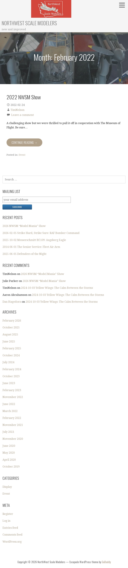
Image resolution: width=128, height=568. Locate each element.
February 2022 (12, 418)
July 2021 (8, 431)
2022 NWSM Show (24, 97)
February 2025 (12, 348)
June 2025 (9, 341)
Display (7, 486)
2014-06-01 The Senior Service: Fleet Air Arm (31, 246)
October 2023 (11, 376)
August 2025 (10, 334)
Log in (6, 520)
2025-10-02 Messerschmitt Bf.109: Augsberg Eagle (34, 240)
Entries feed (10, 527)
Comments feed (12, 534)
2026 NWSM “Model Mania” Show (24, 226)
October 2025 (11, 327)
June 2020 (9, 445)
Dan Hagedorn (12, 301)
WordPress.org (12, 541)
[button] (123, 5)
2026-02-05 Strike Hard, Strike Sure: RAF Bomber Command (41, 233)
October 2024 (11, 355)
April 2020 (9, 459)
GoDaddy (106, 562)
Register (8, 513)
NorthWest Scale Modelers (29, 23)
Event (22, 154)
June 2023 (9, 383)
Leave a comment (22, 115)
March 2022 (10, 411)
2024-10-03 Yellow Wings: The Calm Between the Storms (57, 287)
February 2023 (12, 390)
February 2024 (12, 369)
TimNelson (17, 110)
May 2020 (9, 452)
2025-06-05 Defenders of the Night (24, 253)
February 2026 (12, 320)
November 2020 (13, 438)
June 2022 (9, 404)
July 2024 (8, 362)
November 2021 (13, 425)
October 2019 (11, 466)
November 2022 (13, 397)
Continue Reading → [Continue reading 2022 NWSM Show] (24, 142)
